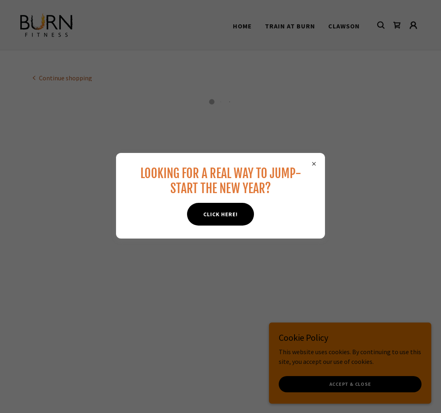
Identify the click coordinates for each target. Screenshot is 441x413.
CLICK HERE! (220, 214)
